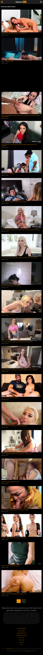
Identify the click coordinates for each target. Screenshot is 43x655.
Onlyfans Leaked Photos (21, 628)
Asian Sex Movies (21, 630)
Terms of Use (21, 642)
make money (27, 650)
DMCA (21, 644)
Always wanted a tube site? (21, 633)
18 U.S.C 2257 (21, 637)
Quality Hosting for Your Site (21, 635)
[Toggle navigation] (2, 2)
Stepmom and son (10, 648)
